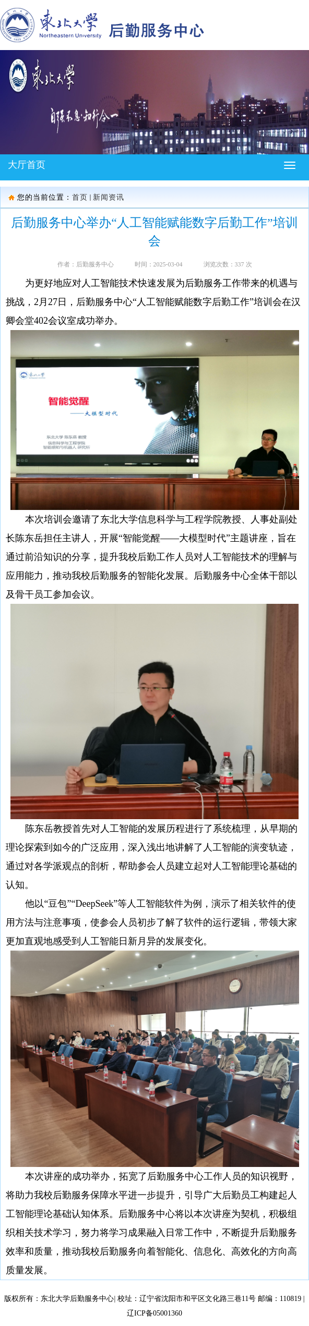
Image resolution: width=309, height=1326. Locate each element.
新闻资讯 (108, 197)
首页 (80, 197)
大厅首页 (26, 165)
